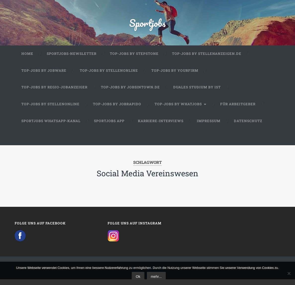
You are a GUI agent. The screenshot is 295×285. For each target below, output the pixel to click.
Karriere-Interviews (160, 125)
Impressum (208, 125)
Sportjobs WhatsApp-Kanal (51, 125)
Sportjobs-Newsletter (71, 58)
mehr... (156, 277)
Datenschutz (248, 125)
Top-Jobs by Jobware (43, 75)
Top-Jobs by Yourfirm (174, 75)
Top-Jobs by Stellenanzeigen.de (206, 58)
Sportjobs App (109, 125)
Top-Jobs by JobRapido (117, 108)
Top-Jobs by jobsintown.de (130, 91)
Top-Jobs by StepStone (134, 58)
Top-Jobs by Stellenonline (109, 75)
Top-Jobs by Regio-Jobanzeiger (54, 91)
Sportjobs (147, 25)
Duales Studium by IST (197, 91)
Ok (138, 277)
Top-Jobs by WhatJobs (178, 108)
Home (27, 58)
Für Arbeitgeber (237, 108)
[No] (288, 273)
